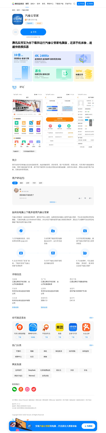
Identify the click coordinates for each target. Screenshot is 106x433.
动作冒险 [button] (72, 351)
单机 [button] (45, 351)
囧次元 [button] (58, 370)
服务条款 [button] (32, 400)
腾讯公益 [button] (52, 400)
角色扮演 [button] (59, 351)
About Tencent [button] (23, 400)
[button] (18, 4)
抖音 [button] (72, 370)
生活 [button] (31, 357)
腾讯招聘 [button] (45, 400)
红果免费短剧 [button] (45, 370)
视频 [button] (31, 351)
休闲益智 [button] (85, 351)
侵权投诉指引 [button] (80, 400)
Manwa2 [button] (32, 376)
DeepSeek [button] (31, 370)
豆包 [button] (85, 370)
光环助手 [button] (18, 370)
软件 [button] (18, 10)
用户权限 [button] (65, 400)
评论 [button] (22, 86)
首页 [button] (13, 10)
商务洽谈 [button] (38, 400)
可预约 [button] (18, 351)
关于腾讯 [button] (15, 400)
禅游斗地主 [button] (18, 376)
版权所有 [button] (59, 400)
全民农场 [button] (45, 376)
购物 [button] (45, 357)
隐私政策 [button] (44, 307)
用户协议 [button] (88, 400)
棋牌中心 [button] (18, 357)
